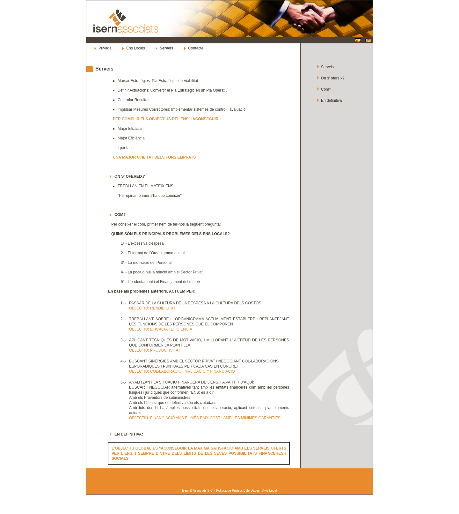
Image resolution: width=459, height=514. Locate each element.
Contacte (195, 48)
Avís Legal (269, 490)
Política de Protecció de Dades (238, 490)
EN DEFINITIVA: (128, 434)
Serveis (104, 68)
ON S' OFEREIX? (129, 176)
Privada (105, 48)
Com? (326, 89)
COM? (120, 214)
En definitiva (331, 100)
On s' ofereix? (333, 78)
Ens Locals (135, 48)
